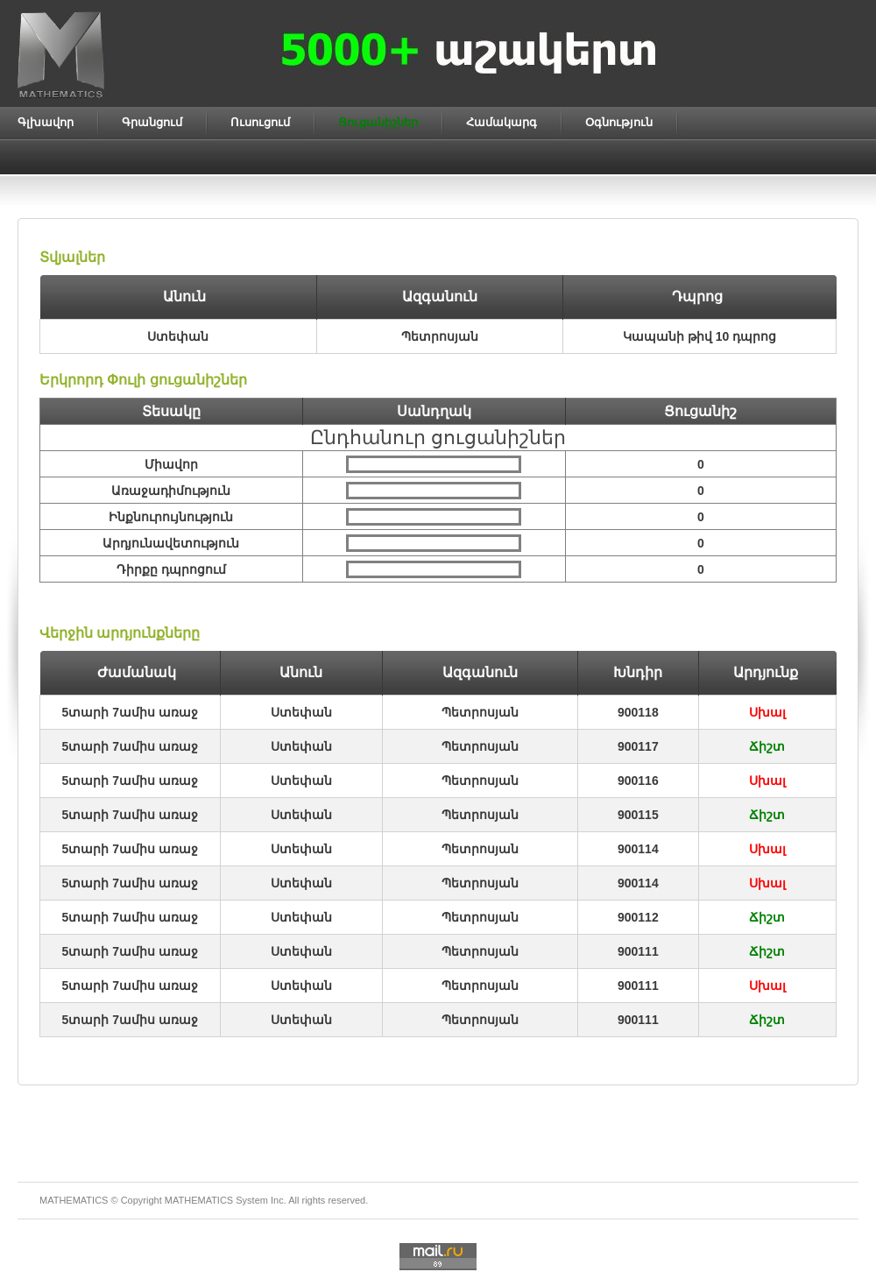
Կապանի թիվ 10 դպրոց (699, 336)
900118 (638, 712)
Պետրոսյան (480, 712)
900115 (638, 815)
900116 (638, 781)
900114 (638, 849)
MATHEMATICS (199, 1200)
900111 (638, 951)
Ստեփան (301, 712)
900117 (638, 746)
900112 (638, 917)
